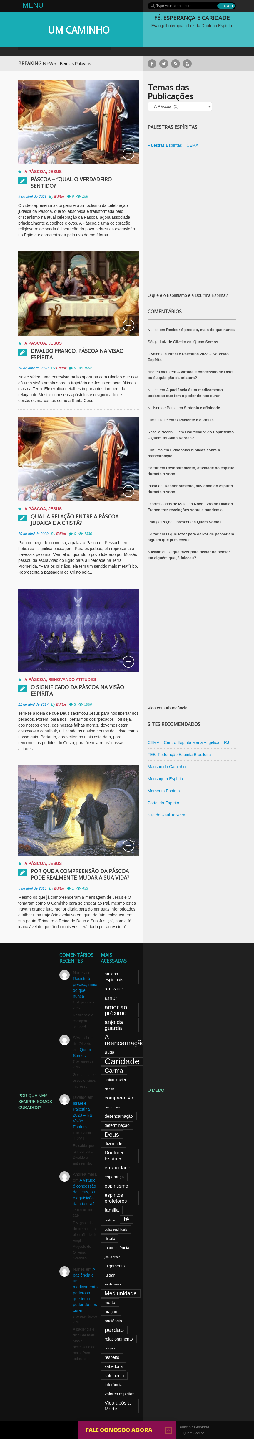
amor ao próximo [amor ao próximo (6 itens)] (116, 1010)
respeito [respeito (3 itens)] (112, 1357)
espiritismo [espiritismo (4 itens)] (116, 1186)
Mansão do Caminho (167, 766)
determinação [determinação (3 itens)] (117, 1125)
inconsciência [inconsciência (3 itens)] (117, 1247)
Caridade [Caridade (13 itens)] (122, 1061)
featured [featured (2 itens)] (110, 1220)
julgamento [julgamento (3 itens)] (115, 1266)
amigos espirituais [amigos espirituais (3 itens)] (114, 977)
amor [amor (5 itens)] (111, 998)
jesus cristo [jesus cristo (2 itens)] (112, 1257)
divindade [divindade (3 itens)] (113, 1143)
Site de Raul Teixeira (166, 815)
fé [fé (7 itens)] (126, 1219)
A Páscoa (35, 171)
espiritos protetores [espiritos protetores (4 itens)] (116, 1198)
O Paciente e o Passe (194, 420)
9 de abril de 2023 (32, 197)
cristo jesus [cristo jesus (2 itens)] (112, 1107)
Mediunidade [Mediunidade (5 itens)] (121, 1293)
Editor (59, 197)
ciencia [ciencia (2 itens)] (109, 1089)
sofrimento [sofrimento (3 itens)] (114, 1375)
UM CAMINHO (79, 30)
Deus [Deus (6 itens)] (112, 1134)
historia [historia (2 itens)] (110, 1238)
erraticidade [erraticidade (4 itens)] (118, 1167)
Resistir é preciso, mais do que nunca (200, 329)
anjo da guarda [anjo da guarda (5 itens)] (114, 1025)
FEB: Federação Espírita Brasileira (179, 754)
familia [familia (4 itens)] (112, 1210)
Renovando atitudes (72, 679)
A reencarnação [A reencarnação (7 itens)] (125, 1040)
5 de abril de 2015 (32, 888)
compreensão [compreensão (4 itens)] (120, 1098)
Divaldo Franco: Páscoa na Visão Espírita (77, 354)
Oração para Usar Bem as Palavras (68, 63)
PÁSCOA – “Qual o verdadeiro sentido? (71, 182)
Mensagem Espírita (165, 778)
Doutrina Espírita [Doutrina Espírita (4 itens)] (114, 1155)
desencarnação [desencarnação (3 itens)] (119, 1116)
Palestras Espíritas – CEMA (173, 145)
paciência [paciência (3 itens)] (113, 1320)
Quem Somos (205, 342)
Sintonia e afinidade (202, 408)
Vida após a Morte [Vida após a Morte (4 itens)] (118, 1406)
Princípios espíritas (194, 1427)
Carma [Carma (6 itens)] (114, 1070)
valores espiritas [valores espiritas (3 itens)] (119, 1394)
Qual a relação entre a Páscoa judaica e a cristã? (74, 519)
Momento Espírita (164, 790)
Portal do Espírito (163, 803)
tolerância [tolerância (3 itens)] (114, 1384)
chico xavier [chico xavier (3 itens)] (115, 1079)
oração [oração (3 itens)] (111, 1311)
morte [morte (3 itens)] (110, 1302)
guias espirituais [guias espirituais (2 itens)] (116, 1229)
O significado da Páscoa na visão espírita (77, 690)
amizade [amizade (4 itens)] (114, 989)
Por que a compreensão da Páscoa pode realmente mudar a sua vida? (80, 874)
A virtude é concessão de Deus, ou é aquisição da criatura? (84, 1192)
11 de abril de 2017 (33, 704)
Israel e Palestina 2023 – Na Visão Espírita (82, 1115)
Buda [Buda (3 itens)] (109, 1052)
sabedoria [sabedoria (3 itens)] (114, 1366)
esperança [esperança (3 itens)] (114, 1177)
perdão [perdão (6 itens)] (114, 1329)
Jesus (55, 171)
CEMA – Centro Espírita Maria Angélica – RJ (188, 742)
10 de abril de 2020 (33, 368)
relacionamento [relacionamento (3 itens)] (119, 1339)
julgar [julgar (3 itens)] (110, 1275)
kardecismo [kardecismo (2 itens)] (113, 1284)
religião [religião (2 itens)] (110, 1348)
